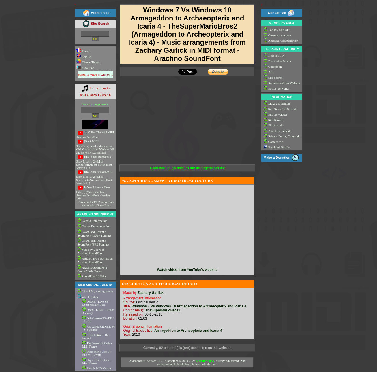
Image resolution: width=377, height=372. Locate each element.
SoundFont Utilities (94, 276)
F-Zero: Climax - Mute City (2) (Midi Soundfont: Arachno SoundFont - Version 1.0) (93, 193)
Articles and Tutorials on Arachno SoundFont (95, 260)
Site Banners (276, 120)
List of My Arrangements (97, 291)
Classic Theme (90, 62)
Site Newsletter (277, 114)
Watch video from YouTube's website (187, 270)
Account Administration (283, 40)
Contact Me (277, 12)
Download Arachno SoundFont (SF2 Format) (93, 242)
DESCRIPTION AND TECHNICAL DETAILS (160, 284)
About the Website (279, 131)
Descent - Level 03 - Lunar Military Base (96, 303)
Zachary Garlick (151, 293)
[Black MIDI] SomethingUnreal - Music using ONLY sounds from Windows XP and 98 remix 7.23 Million (95, 147)
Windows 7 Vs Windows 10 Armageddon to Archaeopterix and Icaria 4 (189, 306)
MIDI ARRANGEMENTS (95, 284)
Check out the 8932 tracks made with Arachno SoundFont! (96, 204)
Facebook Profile (279, 147)
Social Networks (278, 88)
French (83, 51)
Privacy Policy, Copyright (284, 136)
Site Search (100, 23)
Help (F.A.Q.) (277, 55)
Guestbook (275, 66)
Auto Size (87, 67)
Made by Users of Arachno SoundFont (91, 251)
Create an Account (279, 35)
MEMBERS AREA (281, 23)
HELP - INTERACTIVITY (282, 49)
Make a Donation (279, 103)
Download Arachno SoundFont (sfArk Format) (94, 233)
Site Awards (275, 125)
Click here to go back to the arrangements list (187, 168)
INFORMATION (281, 97)
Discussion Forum (279, 61)
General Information (94, 220)
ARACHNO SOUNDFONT (95, 214)
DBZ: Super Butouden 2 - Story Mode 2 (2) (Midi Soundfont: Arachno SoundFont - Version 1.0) (95, 177)
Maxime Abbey (205, 360)
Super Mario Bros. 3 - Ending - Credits (96, 353)
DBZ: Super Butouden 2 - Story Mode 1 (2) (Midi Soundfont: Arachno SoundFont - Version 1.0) (95, 162)
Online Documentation (96, 226)
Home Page (100, 12)
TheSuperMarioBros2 (162, 310)
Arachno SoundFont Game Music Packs (92, 269)
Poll (270, 72)
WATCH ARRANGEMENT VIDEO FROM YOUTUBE (167, 180)
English (83, 56)
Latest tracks (100, 88)
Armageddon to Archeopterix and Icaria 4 (188, 330)
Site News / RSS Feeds (282, 109)
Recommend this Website (284, 83)
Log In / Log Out (279, 29)
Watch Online (88, 297)
